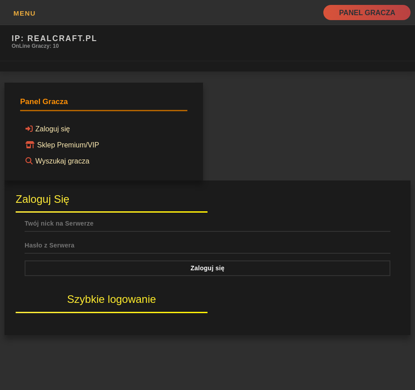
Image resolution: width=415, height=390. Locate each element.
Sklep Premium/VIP (61, 144)
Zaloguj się (46, 128)
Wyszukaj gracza (56, 161)
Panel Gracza (367, 13)
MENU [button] (24, 13)
